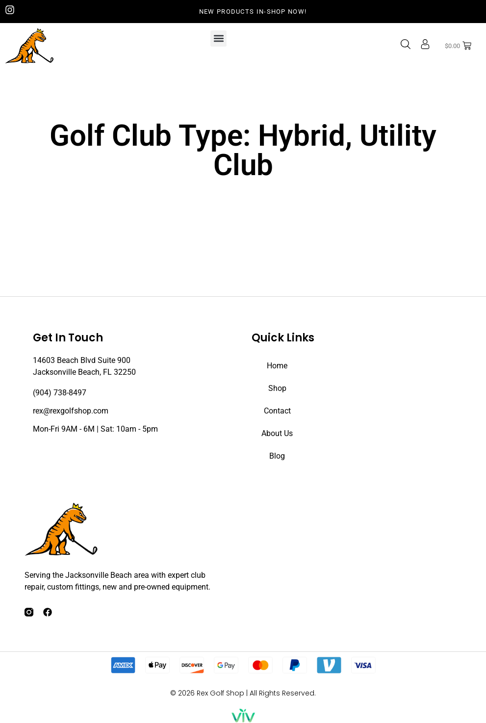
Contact (277, 410)
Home (277, 365)
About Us (277, 433)
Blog (277, 456)
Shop (277, 388)
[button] (218, 38)
